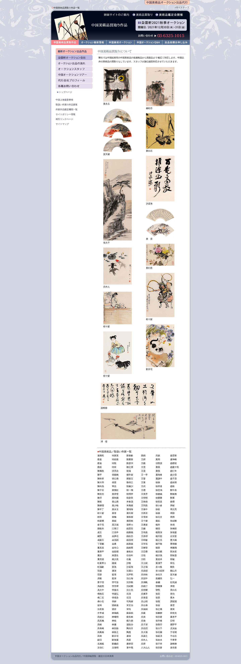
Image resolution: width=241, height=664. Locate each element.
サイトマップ (182, 7)
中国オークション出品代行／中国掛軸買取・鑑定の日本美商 (84, 656)
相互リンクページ (64, 119)
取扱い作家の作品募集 (66, 104)
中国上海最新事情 (64, 100)
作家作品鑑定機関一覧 (66, 109)
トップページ (65, 92)
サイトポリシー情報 (65, 114)
